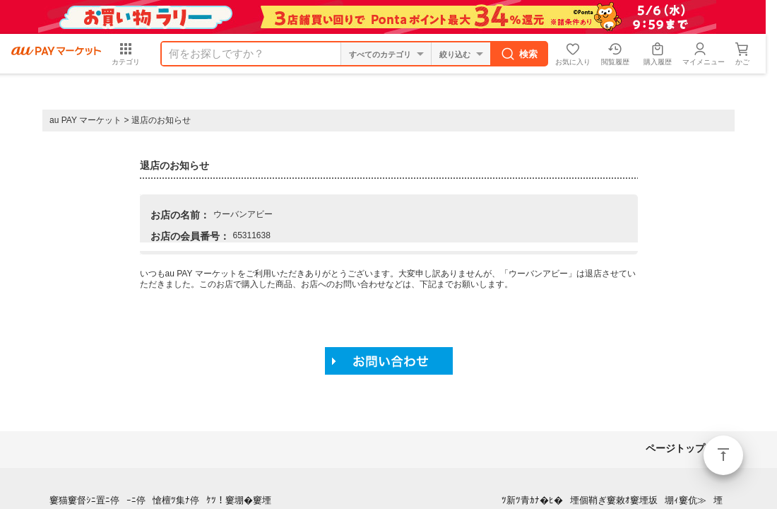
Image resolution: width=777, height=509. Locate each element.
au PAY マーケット (85, 120)
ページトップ (723, 455)
